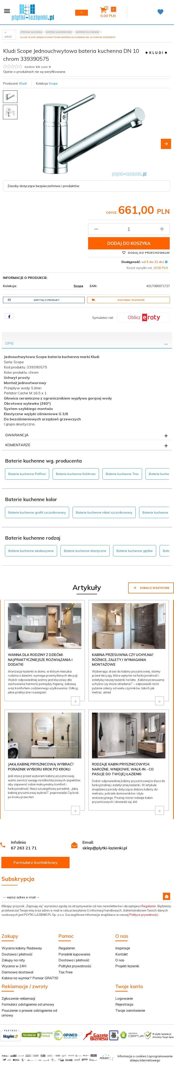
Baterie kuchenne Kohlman (76, 474)
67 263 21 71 (24, 848)
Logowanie (124, 998)
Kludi (23, 83)
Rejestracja (124, 1004)
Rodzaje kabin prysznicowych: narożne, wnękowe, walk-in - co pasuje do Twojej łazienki (123, 769)
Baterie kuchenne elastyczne (85, 551)
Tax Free (65, 972)
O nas (119, 960)
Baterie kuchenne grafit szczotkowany (37, 512)
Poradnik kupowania (74, 954)
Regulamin (148, 906)
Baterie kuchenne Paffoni (27, 474)
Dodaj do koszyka (128, 243)
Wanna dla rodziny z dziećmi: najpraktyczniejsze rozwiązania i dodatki (40, 660)
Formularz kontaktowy (36, 862)
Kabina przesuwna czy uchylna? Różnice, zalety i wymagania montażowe (122, 660)
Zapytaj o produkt (34, 300)
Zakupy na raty (13, 960)
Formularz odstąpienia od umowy (28, 1004)
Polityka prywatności (74, 966)
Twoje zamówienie (130, 1010)
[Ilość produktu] (129, 229)
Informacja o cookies (132, 1056)
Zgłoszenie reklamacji (18, 998)
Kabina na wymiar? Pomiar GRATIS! (30, 978)
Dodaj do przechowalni (146, 252)
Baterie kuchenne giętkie (134, 551)
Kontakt (121, 954)
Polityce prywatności (143, 914)
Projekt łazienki (127, 966)
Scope (53, 83)
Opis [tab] (9, 343)
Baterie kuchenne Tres (122, 474)
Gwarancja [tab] (17, 435)
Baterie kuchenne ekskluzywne (31, 551)
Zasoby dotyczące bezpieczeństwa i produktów (43, 186)
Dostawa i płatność (118, 300)
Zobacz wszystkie (151, 588)
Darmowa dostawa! (17, 972)
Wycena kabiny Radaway (22, 948)
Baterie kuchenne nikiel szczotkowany (104, 512)
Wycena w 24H (14, 966)
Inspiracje (122, 948)
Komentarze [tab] (17, 445)
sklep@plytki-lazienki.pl (104, 848)
